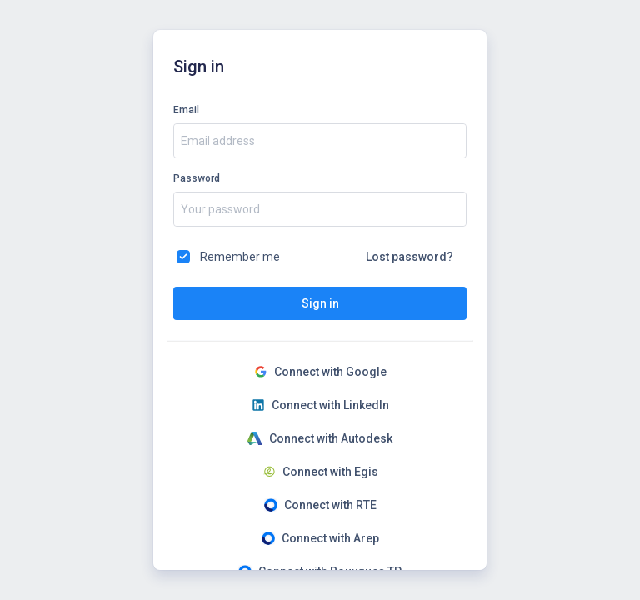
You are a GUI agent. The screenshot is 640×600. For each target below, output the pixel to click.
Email (186, 110)
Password (196, 178)
